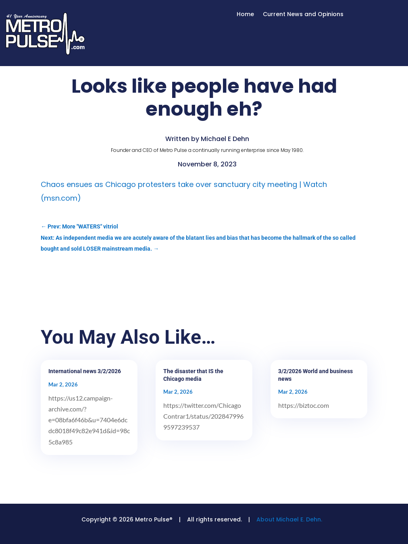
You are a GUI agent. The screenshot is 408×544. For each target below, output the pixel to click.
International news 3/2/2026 (84, 371)
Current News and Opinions (303, 14)
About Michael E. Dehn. (289, 519)
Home (245, 14)
